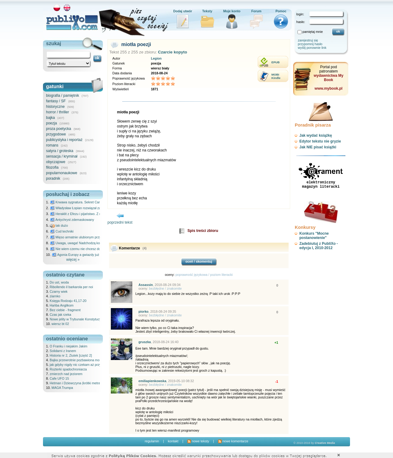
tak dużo (59, 225)
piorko (143, 311)
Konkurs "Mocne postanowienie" (314, 235)
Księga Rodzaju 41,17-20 (68, 301)
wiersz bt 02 (60, 324)
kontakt (173, 441)
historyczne (55, 106)
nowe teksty (198, 441)
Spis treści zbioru (202, 231)
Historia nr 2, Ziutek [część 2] (71, 355)
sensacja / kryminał (61, 156)
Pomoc (280, 11)
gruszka (144, 342)
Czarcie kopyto (172, 52)
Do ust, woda (59, 282)
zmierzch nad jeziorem (66, 374)
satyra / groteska (59, 151)
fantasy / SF (56, 101)
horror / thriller (57, 112)
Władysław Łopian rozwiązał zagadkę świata (85, 208)
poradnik (53, 178)
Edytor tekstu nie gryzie (320, 141)
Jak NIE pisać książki (317, 147)
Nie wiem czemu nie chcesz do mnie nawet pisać (88, 249)
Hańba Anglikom (62, 305)
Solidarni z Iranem (63, 351)
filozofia (52, 167)
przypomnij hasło (310, 44)
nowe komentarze (233, 441)
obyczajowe (55, 162)
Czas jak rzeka (60, 314)
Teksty (207, 11)
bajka (50, 117)
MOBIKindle (275, 76)
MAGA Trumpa (62, 387)
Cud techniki (62, 231)
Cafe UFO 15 (59, 378)
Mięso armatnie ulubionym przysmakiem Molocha (88, 237)
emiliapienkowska (152, 381)
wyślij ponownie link (312, 47)
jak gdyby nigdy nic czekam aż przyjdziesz (80, 364)
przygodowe (56, 134)
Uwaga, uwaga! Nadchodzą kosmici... (80, 243)
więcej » (73, 259)
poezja (51, 123)
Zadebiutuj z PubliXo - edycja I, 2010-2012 (318, 245)
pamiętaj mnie (312, 31)
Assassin (145, 285)
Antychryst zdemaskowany (72, 219)
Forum (256, 11)
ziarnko (55, 296)
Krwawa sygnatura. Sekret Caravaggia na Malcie (88, 202)
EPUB (275, 62)
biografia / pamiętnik (62, 95)
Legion (156, 58)
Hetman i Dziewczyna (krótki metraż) (76, 383)
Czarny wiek (59, 291)
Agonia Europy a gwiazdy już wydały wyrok (86, 254)
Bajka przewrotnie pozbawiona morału (77, 360)
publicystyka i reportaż (64, 140)
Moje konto (231, 11)
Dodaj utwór (182, 11)
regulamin (152, 441)
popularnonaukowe (61, 173)
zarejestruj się (308, 40)
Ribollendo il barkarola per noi (71, 287)
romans (52, 145)
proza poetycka (58, 129)
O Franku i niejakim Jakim (69, 346)
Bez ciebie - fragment (65, 310)
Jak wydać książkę (315, 135)
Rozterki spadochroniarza (68, 369)
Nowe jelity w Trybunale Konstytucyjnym (79, 319)
